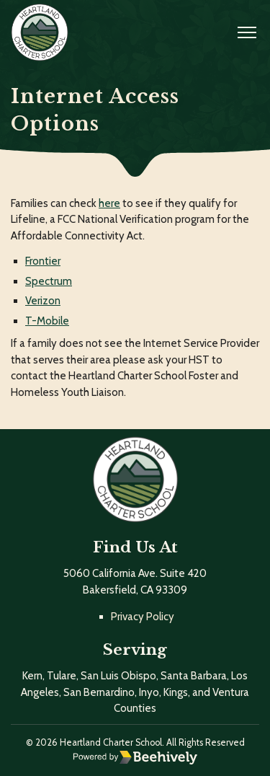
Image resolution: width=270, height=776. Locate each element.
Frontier (42, 261)
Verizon (42, 300)
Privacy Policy (142, 616)
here (109, 203)
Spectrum (48, 281)
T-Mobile (47, 320)
